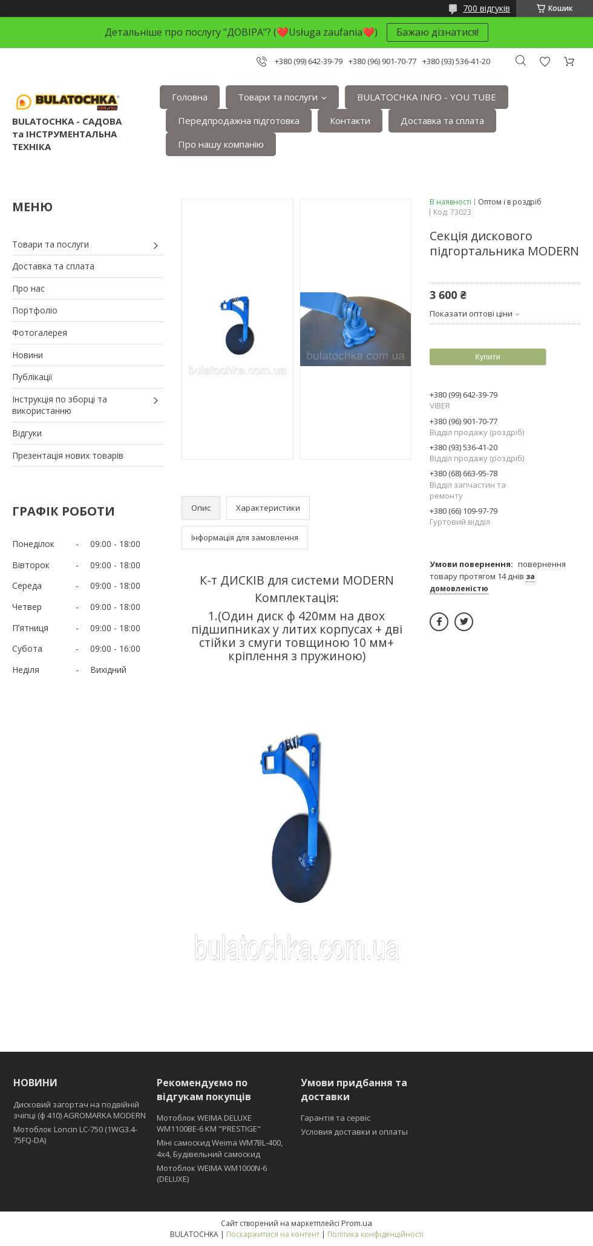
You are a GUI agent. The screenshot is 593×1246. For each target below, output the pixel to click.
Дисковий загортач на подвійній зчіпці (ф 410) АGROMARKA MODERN (79, 1110)
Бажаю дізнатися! (437, 32)
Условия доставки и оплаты (354, 1131)
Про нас (28, 288)
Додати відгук (544, 61)
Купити (487, 356)
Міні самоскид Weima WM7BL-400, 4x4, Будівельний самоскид (220, 1148)
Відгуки (27, 433)
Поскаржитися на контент (272, 1234)
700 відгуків (486, 8)
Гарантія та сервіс (335, 1117)
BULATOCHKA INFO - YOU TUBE (426, 97)
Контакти (350, 120)
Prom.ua (356, 1223)
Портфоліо (34, 310)
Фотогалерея (39, 332)
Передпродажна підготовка (239, 120)
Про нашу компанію (221, 144)
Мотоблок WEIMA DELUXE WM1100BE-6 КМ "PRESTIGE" (209, 1123)
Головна (190, 97)
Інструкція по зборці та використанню (59, 405)
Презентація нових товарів (67, 455)
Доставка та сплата (442, 120)
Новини (27, 355)
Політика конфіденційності (375, 1234)
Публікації (32, 376)
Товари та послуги (278, 97)
